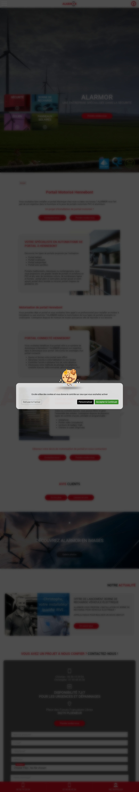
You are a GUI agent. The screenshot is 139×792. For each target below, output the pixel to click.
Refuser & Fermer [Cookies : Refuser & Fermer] (31, 402)
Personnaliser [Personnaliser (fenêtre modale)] (85, 402)
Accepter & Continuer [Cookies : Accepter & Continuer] (106, 402)
